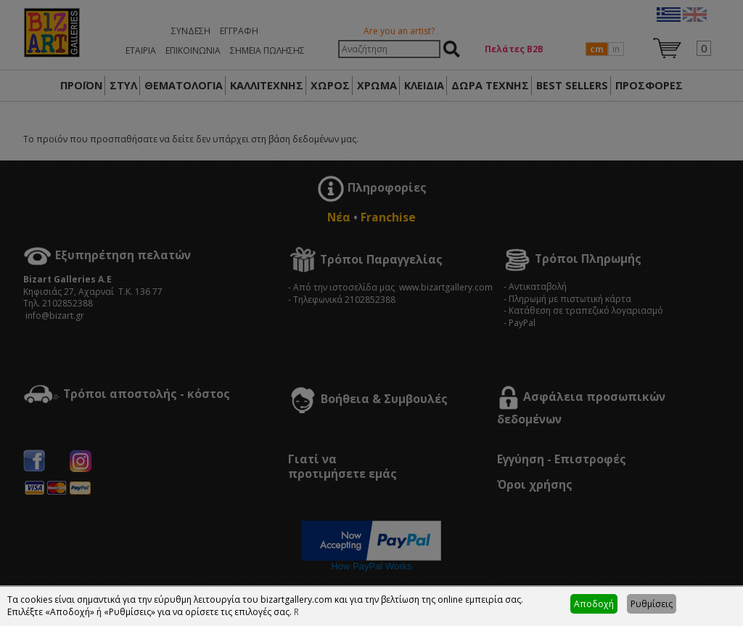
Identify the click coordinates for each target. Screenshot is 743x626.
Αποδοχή (594, 604)
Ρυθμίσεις (652, 604)
